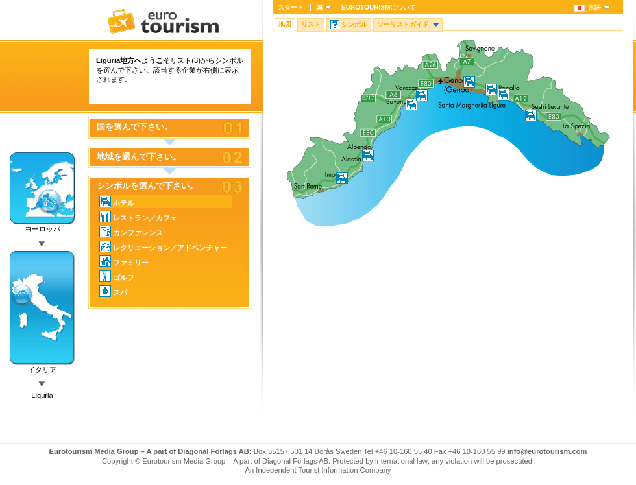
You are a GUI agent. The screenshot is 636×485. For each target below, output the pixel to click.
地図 (284, 24)
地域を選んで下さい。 (139, 156)
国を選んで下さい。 (135, 127)
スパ (113, 291)
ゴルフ (116, 276)
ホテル (116, 201)
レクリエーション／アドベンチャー (163, 246)
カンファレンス (131, 231)
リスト (311, 24)
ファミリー (124, 261)
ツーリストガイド (403, 24)
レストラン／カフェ (138, 216)
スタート (291, 7)
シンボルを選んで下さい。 (147, 186)
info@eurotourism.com (547, 451)
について (378, 7)
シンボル (354, 24)
